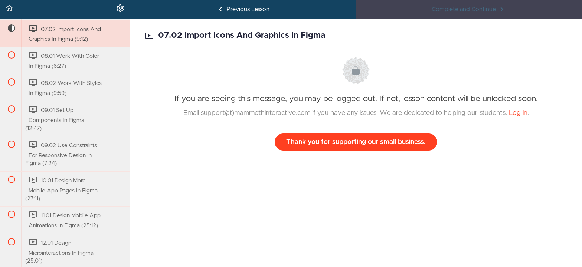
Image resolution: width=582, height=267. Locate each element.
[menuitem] (120, 9)
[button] (9, 9)
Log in (518, 113)
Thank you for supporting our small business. (356, 142)
